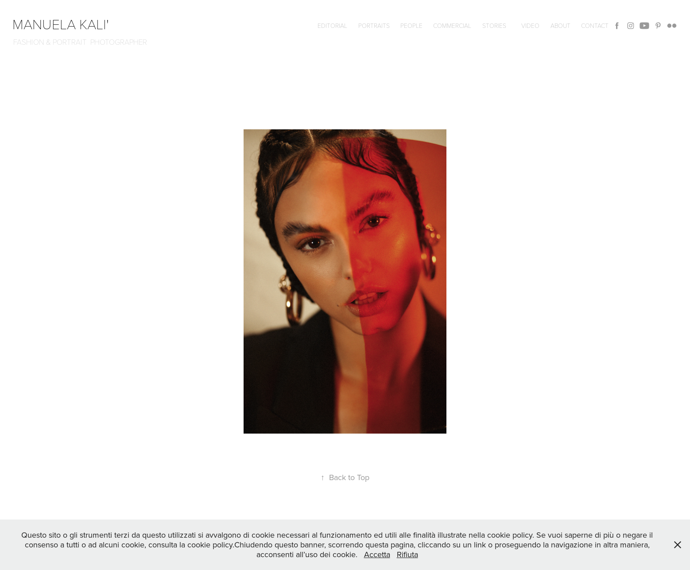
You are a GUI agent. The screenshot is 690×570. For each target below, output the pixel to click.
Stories (494, 25)
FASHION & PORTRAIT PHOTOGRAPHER (80, 42)
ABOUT (560, 25)
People (411, 25)
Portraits (374, 25)
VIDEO (530, 25)
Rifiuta (407, 554)
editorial (332, 25)
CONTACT (595, 25)
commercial (452, 25)
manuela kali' (64, 23)
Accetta (377, 554)
